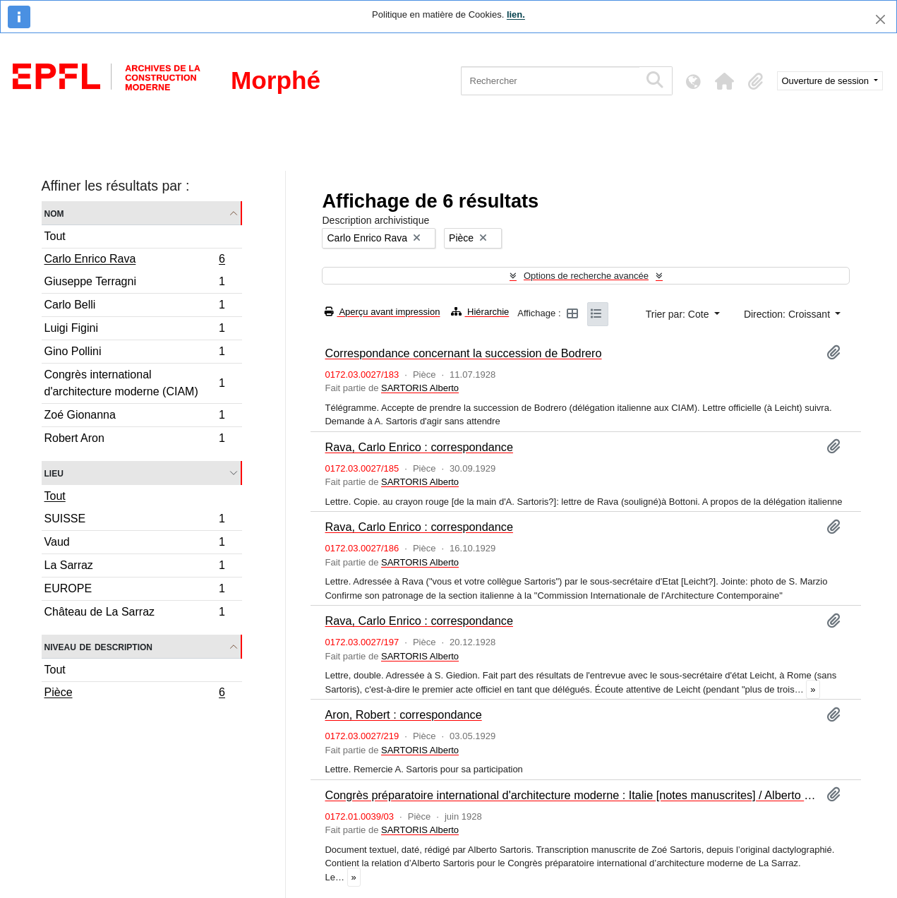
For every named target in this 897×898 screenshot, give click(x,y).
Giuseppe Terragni (135, 283)
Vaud (135, 544)
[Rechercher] (550, 80)
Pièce (135, 694)
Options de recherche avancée (586, 275)
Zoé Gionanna (135, 417)
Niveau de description (98, 646)
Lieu (54, 472)
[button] (724, 81)
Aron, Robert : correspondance (403, 714)
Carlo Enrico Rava (135, 260)
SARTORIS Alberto (420, 388)
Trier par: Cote (679, 314)
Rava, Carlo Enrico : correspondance (418, 447)
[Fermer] (880, 19)
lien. (516, 14)
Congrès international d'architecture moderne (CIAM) (135, 383)
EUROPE (135, 590)
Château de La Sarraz (135, 613)
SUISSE (135, 520)
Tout (55, 236)
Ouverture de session (827, 81)
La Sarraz (135, 567)
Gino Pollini (135, 353)
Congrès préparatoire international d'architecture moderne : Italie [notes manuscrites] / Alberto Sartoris (570, 795)
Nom (54, 213)
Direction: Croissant (788, 314)
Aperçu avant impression (382, 311)
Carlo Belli (135, 307)
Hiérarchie (480, 311)
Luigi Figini (135, 330)
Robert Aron (135, 440)
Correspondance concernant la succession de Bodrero (463, 353)
